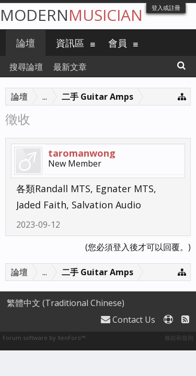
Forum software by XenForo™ (44, 338)
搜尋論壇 (26, 67)
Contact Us (128, 319)
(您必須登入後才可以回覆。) (138, 247)
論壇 (25, 43)
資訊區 (70, 43)
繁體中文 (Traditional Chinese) (65, 303)
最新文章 (70, 67)
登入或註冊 (166, 7)
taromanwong (82, 153)
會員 (117, 43)
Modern (71, 15)
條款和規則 (179, 338)
